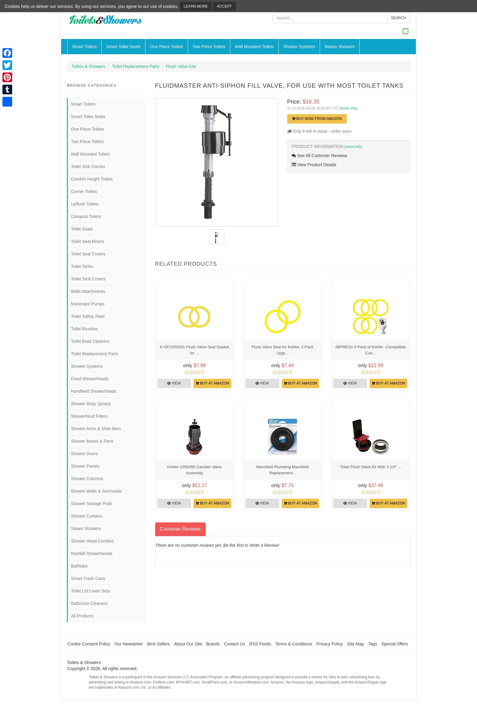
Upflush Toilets (85, 204)
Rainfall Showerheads (91, 553)
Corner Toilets (84, 191)
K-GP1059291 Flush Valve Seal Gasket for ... (194, 350)
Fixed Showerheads (90, 378)
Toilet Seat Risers (87, 241)
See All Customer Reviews (319, 155)
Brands (213, 643)
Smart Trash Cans (88, 578)
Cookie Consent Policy (89, 643)
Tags (372, 643)
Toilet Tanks (82, 266)
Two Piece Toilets (209, 46)
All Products (82, 615)
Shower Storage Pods (91, 503)
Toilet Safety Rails (88, 316)
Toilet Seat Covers (88, 253)
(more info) (348, 108)
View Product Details (314, 164)
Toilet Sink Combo (88, 166)
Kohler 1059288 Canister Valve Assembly (194, 470)
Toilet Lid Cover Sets (90, 590)
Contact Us (234, 643)
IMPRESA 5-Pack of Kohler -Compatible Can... (371, 350)
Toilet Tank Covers (88, 278)
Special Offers (394, 643)
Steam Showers (340, 46)
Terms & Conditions (293, 643)
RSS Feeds (260, 643)
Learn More (196, 6)
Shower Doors (84, 453)
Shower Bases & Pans (92, 441)
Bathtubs (79, 566)
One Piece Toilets (166, 46)
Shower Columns (87, 478)
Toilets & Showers (88, 66)
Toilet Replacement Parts (135, 66)
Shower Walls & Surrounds (96, 491)
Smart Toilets (84, 46)
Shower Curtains (87, 516)
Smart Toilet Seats (123, 46)
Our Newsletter (128, 643)
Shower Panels (85, 466)
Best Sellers (158, 643)
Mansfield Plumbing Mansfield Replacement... (282, 470)
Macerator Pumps (87, 303)
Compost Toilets (86, 216)
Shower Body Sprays (91, 403)
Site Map (355, 643)
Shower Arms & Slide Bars (96, 428)
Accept (224, 6)
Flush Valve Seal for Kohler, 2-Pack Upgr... (283, 350)
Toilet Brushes (84, 328)
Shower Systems (299, 46)
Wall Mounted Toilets (254, 46)
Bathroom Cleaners (89, 603)
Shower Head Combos (92, 541)
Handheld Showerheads (93, 391)
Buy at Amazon (212, 383)
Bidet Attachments (88, 291)
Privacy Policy (329, 643)
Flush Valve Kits (181, 66)
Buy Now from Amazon (317, 119)
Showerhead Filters (89, 416)
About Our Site (188, 643)
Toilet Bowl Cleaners (90, 341)
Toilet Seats (82, 229)
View (174, 383)
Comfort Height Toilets (92, 179)
